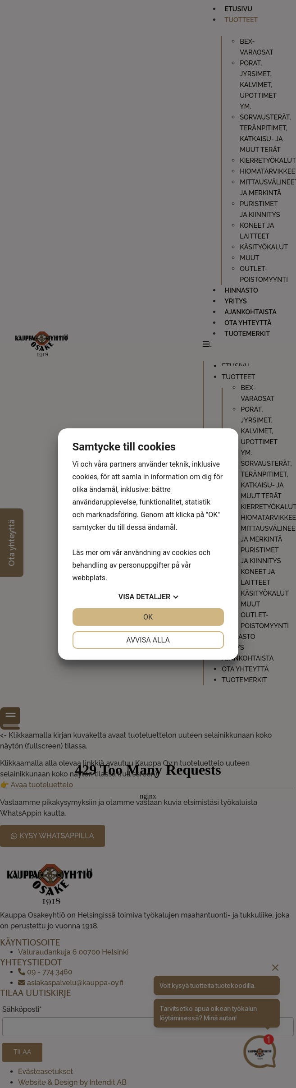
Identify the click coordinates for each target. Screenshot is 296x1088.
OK (148, 617)
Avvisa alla (148, 640)
